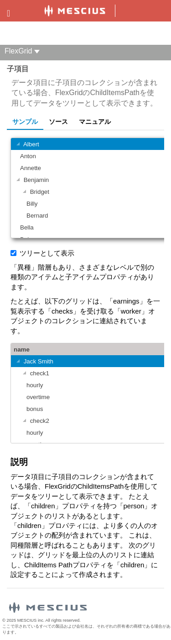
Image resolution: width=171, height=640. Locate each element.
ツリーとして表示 (47, 253)
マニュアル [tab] (95, 121)
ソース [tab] (58, 121)
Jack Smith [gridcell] (33, 362)
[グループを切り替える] (18, 145)
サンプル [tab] (25, 121)
